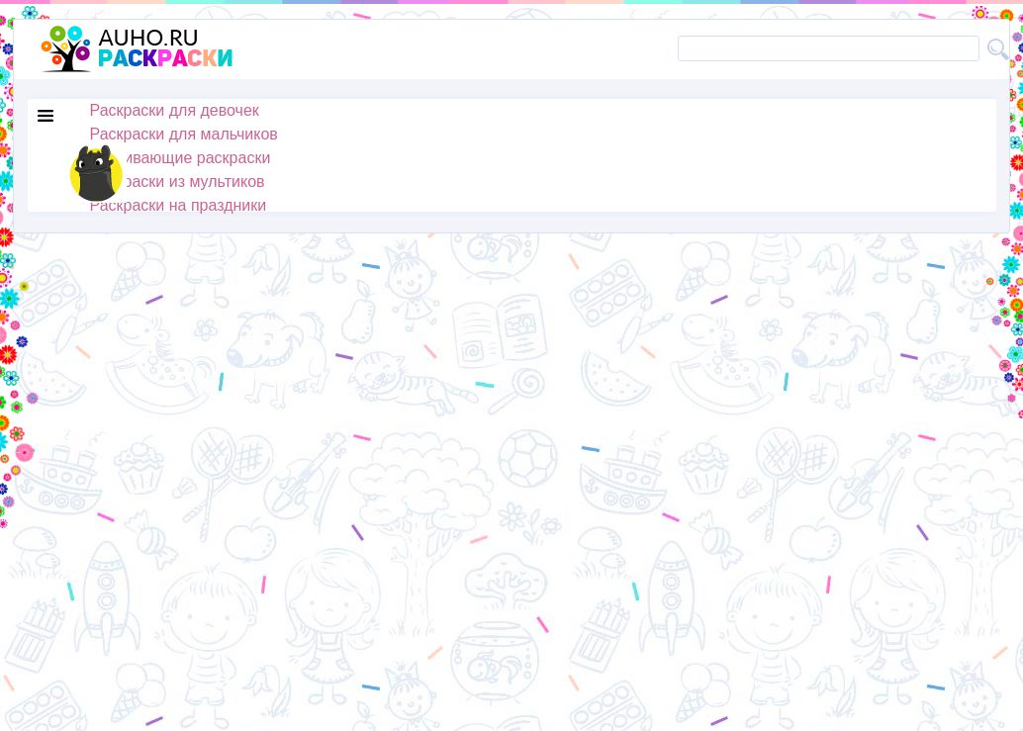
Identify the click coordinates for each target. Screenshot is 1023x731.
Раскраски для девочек (174, 110)
